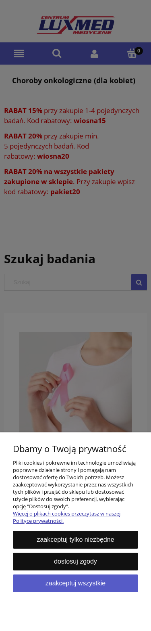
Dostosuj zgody (75, 561)
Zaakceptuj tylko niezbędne (75, 539)
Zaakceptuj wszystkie (75, 583)
